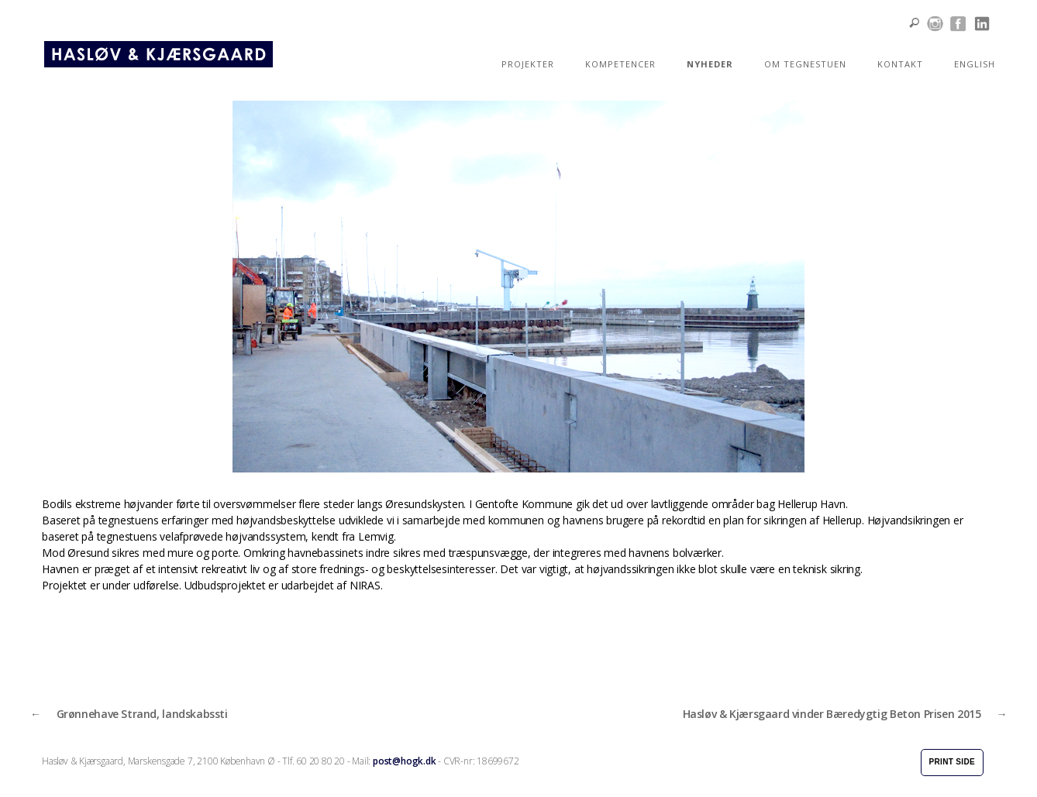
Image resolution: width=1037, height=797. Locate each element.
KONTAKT (900, 64)
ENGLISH (974, 64)
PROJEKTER (527, 64)
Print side (952, 761)
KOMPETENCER (620, 64)
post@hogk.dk (404, 761)
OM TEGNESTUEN (805, 64)
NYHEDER (710, 64)
